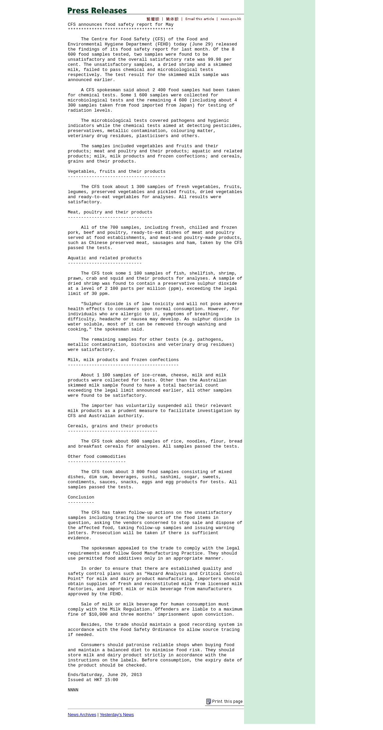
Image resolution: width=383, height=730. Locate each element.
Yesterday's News (117, 714)
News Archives (82, 714)
